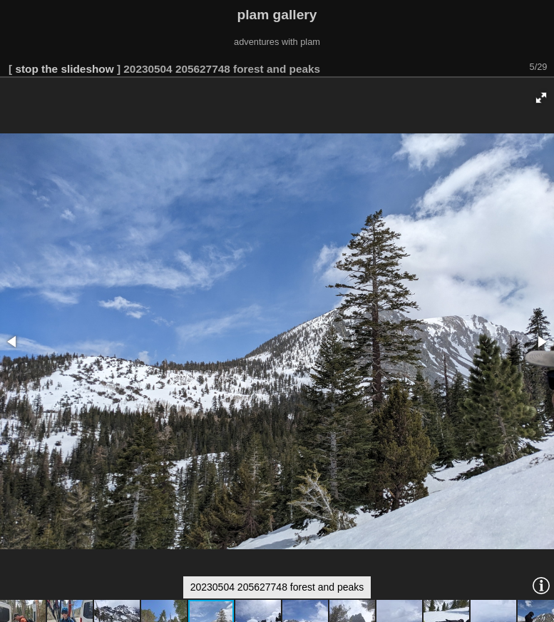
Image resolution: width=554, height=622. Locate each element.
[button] (541, 97)
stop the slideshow (64, 69)
